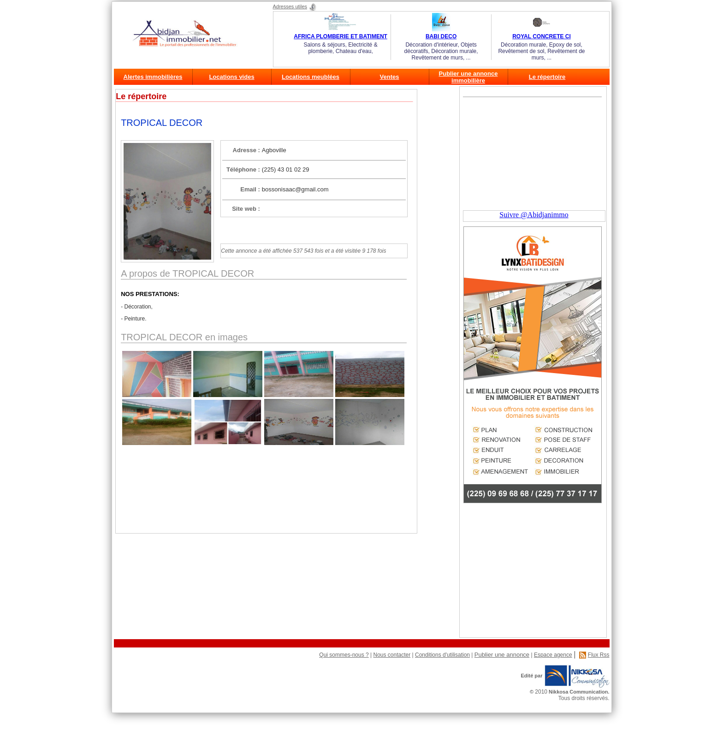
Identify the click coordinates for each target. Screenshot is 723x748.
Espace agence (553, 655)
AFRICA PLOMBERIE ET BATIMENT (340, 36)
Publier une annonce (501, 654)
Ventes (389, 76)
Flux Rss (599, 655)
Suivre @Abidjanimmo (533, 215)
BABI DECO (441, 36)
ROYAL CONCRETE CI (541, 36)
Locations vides (231, 76)
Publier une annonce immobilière (468, 77)
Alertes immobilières (153, 76)
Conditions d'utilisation (442, 655)
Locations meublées (310, 76)
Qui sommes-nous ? (343, 655)
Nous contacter (391, 655)
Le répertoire (547, 76)
